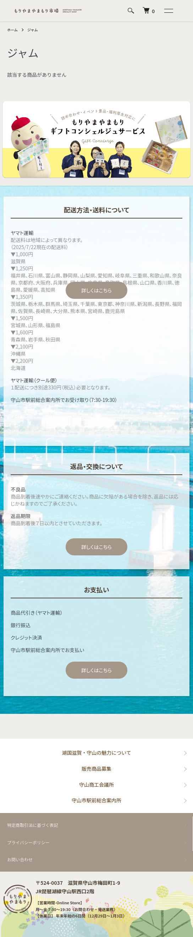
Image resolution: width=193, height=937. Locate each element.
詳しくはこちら (96, 290)
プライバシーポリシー (28, 842)
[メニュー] (168, 10)
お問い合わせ (20, 859)
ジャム (32, 29)
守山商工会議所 (96, 784)
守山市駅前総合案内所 (96, 800)
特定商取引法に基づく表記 (32, 825)
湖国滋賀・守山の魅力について (96, 752)
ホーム (12, 29)
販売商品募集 (96, 768)
